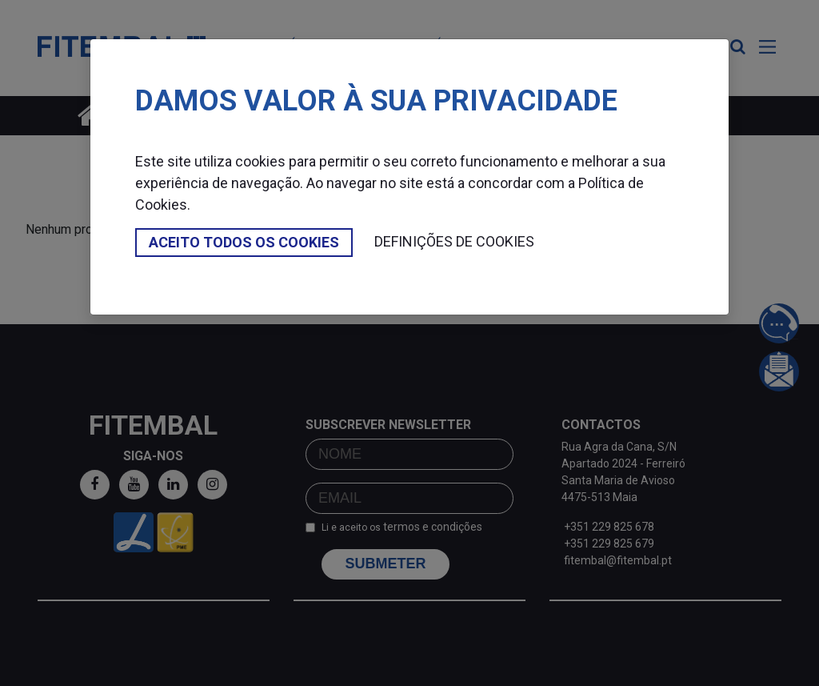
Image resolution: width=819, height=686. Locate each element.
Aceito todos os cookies (244, 242)
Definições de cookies (454, 241)
